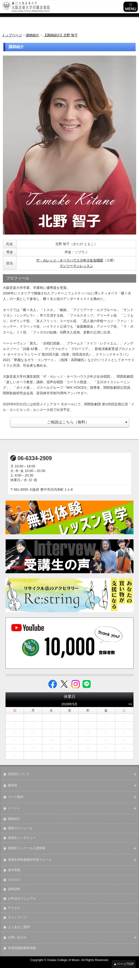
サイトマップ (17, 917)
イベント (14, 808)
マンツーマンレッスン (76, 266)
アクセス (14, 908)
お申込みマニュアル (22, 898)
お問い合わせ (17, 937)
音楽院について (19, 774)
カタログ (14, 879)
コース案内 (15, 797)
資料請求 (14, 889)
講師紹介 (14, 819)
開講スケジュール (20, 828)
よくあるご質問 (19, 927)
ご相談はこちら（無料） (68, 422)
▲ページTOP (123, 964)
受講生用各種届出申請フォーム (29, 859)
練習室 (12, 785)
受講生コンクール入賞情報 (26, 848)
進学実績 (14, 870)
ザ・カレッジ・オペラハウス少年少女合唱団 (69, 260)
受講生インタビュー (22, 838)
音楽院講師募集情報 (22, 948)
